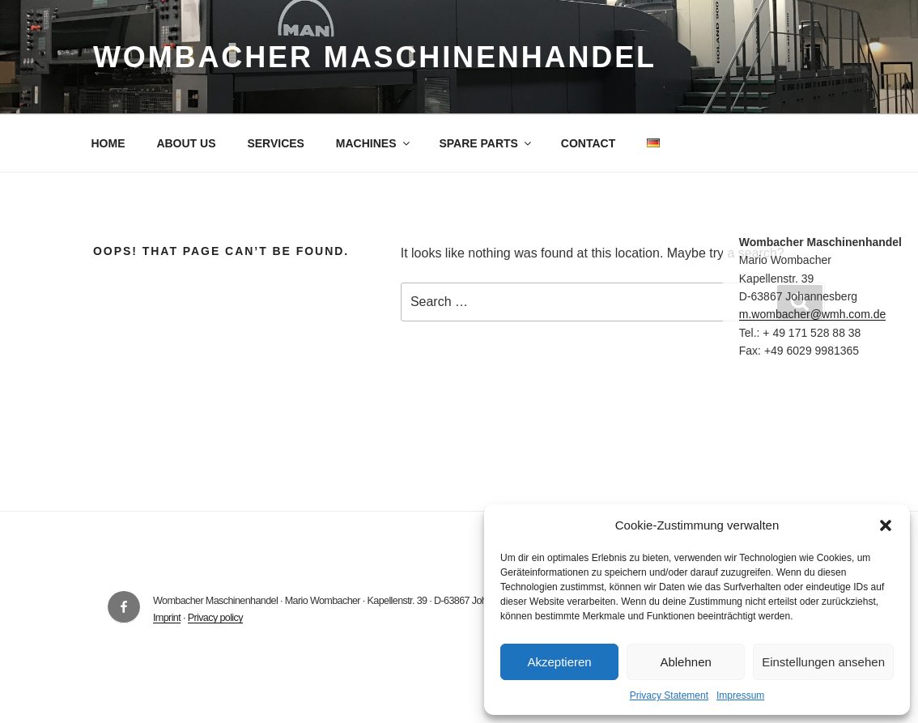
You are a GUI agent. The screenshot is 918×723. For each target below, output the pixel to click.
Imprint (167, 617)
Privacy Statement (669, 695)
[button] (886, 525)
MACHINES (374, 143)
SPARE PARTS (486, 143)
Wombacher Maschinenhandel (375, 57)
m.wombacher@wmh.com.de (812, 314)
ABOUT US (185, 143)
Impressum (740, 695)
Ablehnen (685, 662)
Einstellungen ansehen (823, 662)
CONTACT (588, 143)
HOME (108, 143)
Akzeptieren (559, 662)
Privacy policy (215, 617)
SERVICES (275, 143)
